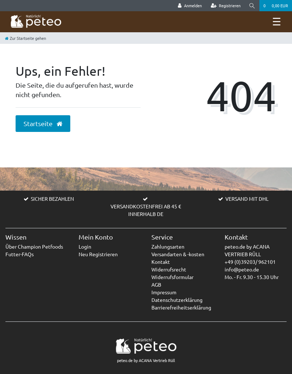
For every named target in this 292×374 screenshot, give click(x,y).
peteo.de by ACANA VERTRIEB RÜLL (247, 250)
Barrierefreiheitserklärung (181, 307)
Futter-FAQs (19, 254)
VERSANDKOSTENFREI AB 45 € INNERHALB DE (145, 210)
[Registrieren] (226, 5)
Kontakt (160, 261)
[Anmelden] (190, 5)
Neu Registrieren (98, 254)
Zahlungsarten (167, 246)
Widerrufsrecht (168, 269)
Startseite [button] (43, 124)
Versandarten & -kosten (177, 254)
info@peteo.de (242, 269)
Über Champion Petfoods (34, 246)
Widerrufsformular (172, 277)
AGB (156, 284)
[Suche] (252, 5)
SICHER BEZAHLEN (52, 198)
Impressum (163, 292)
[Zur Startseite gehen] (25, 38)
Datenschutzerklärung (177, 299)
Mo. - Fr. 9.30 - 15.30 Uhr (252, 277)
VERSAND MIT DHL (246, 198)
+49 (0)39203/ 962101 (250, 261)
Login (85, 246)
